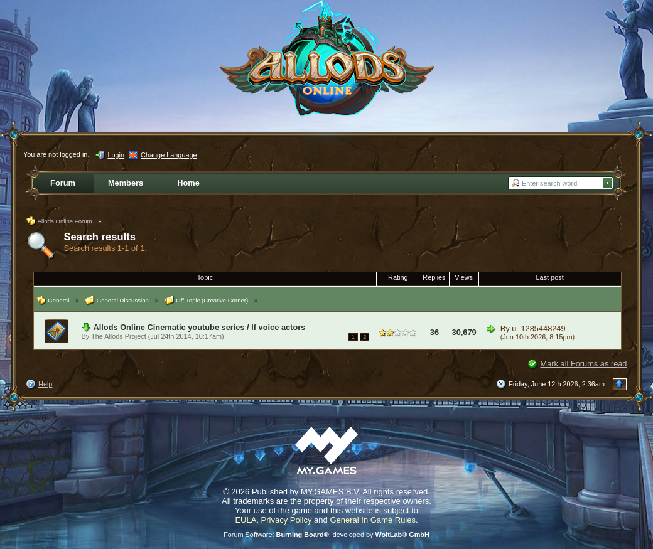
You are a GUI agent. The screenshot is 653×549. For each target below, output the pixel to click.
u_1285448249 (538, 328)
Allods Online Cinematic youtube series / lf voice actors (200, 327)
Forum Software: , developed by (326, 534)
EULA (245, 520)
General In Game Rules (373, 520)
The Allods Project (118, 336)
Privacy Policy (286, 520)
